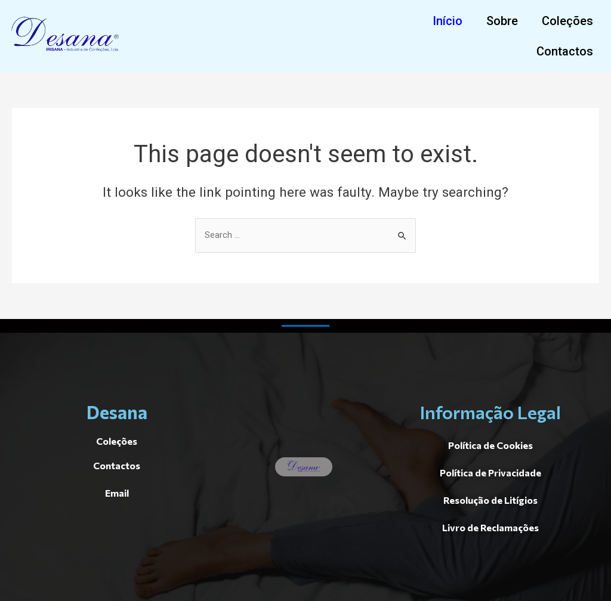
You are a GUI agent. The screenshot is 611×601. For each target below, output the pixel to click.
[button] (447, 21)
